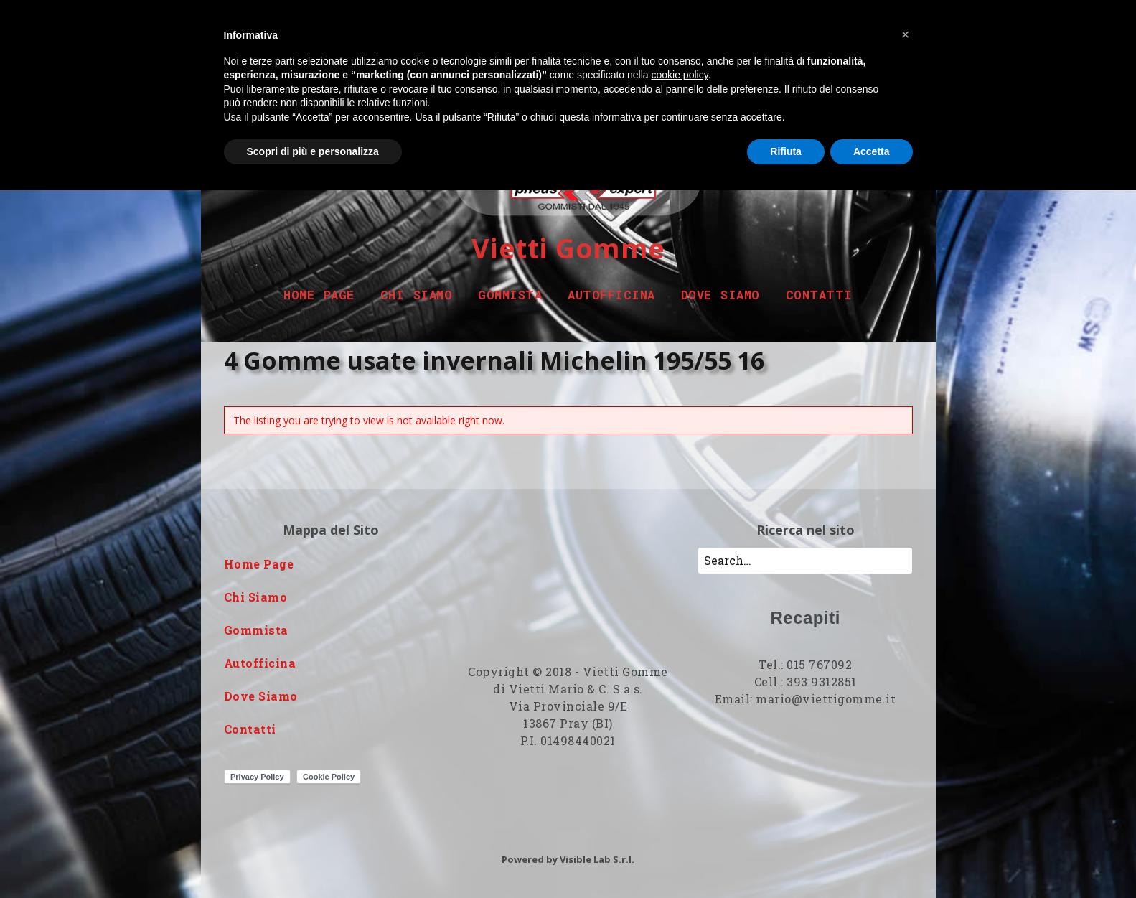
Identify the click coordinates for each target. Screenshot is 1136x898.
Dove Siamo (720, 294)
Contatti (819, 294)
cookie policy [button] (679, 74)
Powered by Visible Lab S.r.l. (568, 859)
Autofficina (611, 294)
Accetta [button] (871, 151)
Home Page (319, 294)
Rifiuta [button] (786, 151)
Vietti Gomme (568, 247)
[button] (905, 34)
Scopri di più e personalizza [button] (313, 151)
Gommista (510, 294)
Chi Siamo (416, 294)
